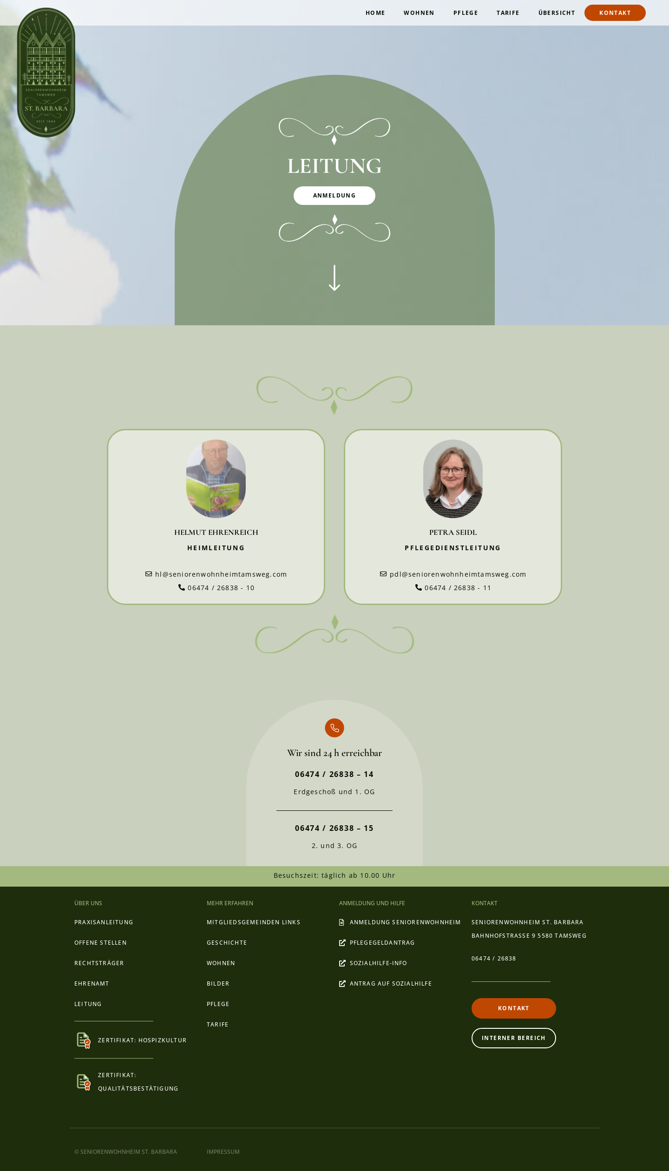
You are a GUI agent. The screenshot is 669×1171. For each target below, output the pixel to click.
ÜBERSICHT (557, 13)
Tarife (508, 13)
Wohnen (419, 13)
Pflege (465, 13)
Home (376, 13)
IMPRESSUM (223, 1152)
